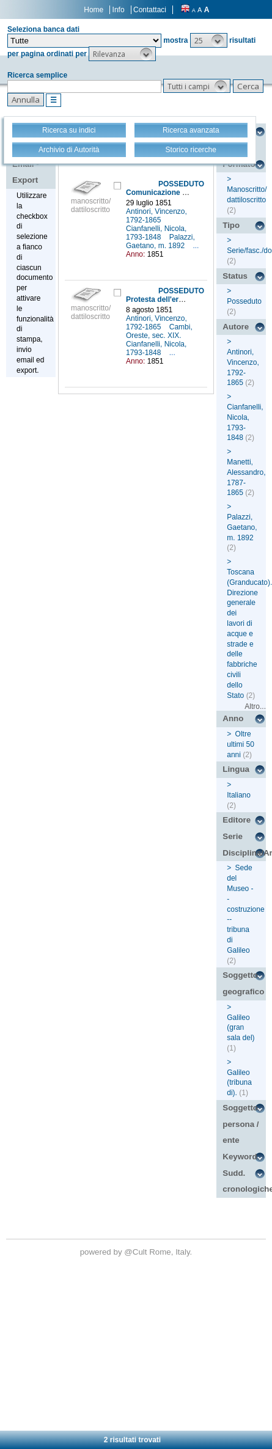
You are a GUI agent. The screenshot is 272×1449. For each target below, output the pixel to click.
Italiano (239, 795)
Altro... (255, 706)
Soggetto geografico (243, 983)
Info (118, 10)
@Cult (136, 1251)
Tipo (231, 225)
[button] (208, 40)
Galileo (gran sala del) (240, 1028)
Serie (232, 836)
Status (235, 276)
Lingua (235, 769)
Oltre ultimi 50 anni (240, 744)
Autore (235, 326)
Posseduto (244, 301)
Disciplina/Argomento (244, 852)
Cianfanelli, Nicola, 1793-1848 (156, 232)
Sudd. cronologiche (244, 1181)
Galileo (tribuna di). (239, 1083)
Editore (236, 819)
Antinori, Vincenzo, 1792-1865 (156, 215)
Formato (238, 164)
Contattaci (149, 10)
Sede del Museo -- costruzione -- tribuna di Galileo (245, 909)
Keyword (239, 1156)
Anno (232, 718)
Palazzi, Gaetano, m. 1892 (160, 241)
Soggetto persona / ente (240, 1124)
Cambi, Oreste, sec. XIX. (159, 331)
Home (93, 10)
